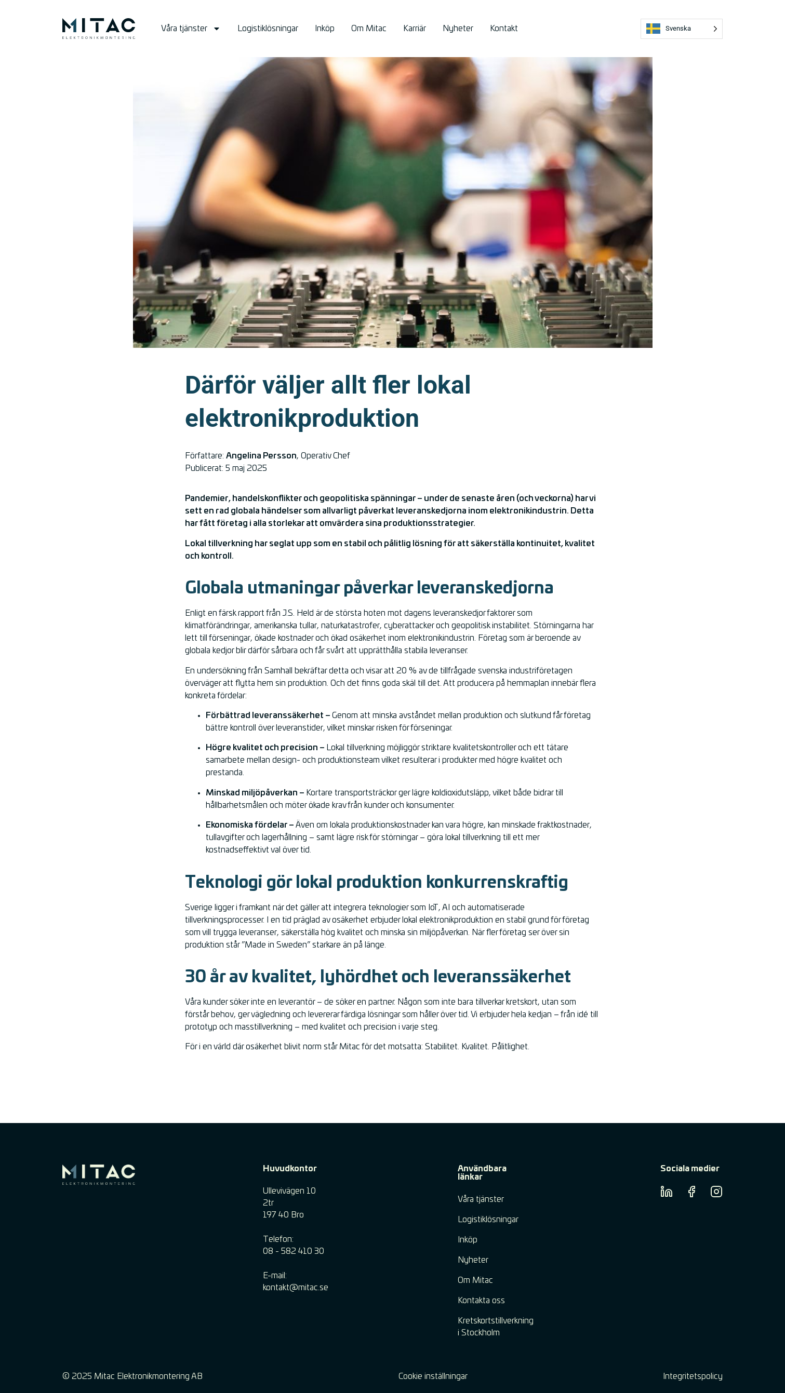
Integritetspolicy (693, 1376)
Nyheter (458, 28)
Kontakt (504, 28)
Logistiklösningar (267, 28)
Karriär (414, 28)
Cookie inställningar (433, 1376)
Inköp (325, 28)
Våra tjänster (191, 28)
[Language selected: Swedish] (682, 29)
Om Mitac (369, 28)
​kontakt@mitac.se (295, 1287)
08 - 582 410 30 (293, 1251)
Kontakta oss (481, 1300)
